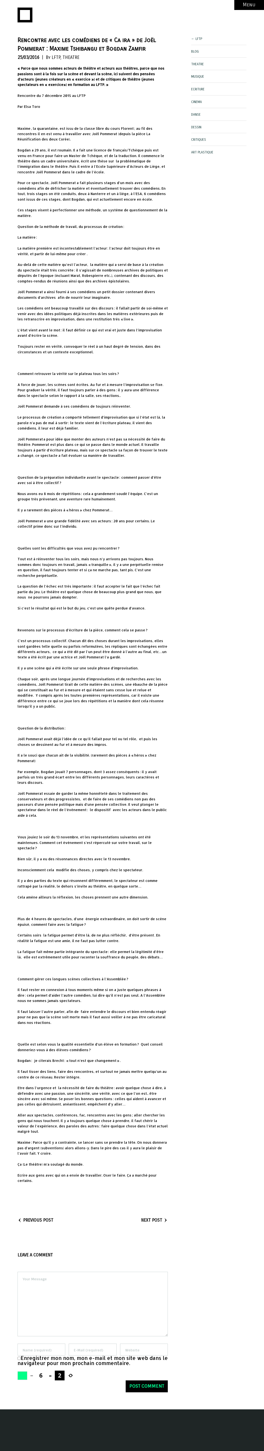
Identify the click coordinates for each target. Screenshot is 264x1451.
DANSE (196, 114)
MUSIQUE (197, 77)
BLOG (195, 51)
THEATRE (71, 57)
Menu (249, 5)
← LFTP (196, 39)
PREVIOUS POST (35, 1220)
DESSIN (196, 127)
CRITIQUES (198, 140)
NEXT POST (154, 1220)
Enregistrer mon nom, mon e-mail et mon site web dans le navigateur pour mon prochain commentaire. (93, 1360)
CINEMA (196, 102)
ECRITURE (198, 89)
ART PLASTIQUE (202, 152)
